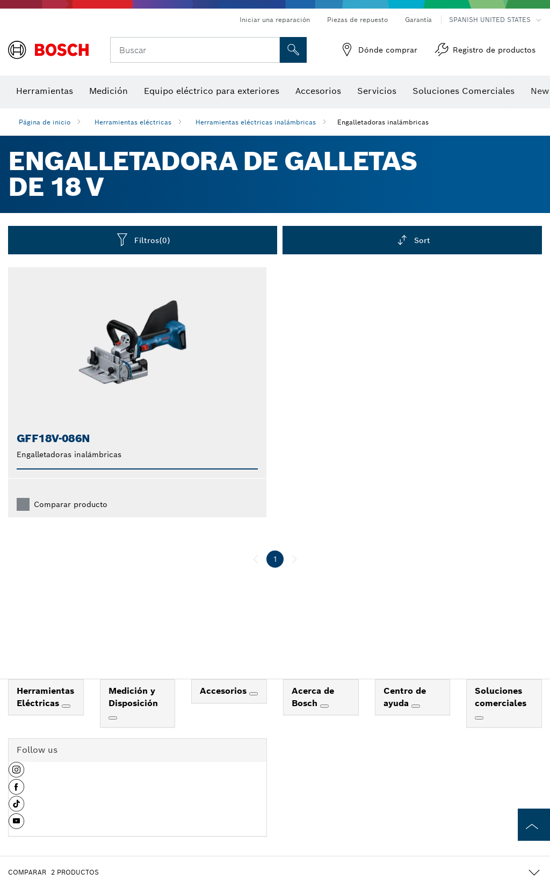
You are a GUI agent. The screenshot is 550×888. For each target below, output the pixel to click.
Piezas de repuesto (357, 20)
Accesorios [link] (224, 690)
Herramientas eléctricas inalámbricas (256, 122)
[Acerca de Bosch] (324, 706)
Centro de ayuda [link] (404, 697)
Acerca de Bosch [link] (313, 697)
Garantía (418, 20)
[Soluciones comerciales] (479, 718)
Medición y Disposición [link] (133, 697)
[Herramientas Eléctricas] (66, 706)
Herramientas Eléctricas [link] (45, 697)
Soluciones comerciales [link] (500, 697)
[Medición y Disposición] (112, 718)
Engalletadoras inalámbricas (383, 122)
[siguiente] (294, 559)
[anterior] (255, 559)
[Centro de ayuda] (415, 706)
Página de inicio (44, 122)
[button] (16, 774)
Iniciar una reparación (275, 20)
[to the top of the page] (534, 825)
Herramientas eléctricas (133, 122)
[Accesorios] (253, 693)
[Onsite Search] (293, 50)
